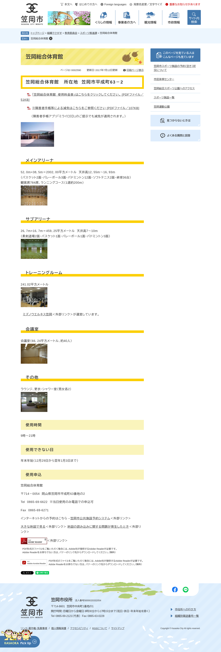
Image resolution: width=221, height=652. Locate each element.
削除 (50, 38)
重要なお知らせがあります (184, 4)
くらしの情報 (103, 22)
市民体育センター (164, 79)
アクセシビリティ (79, 628)
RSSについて (99, 628)
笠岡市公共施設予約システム (90, 518)
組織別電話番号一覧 (187, 616)
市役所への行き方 (185, 609)
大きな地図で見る (33, 526)
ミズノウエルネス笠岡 (37, 314)
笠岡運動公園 (162, 106)
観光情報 (150, 22)
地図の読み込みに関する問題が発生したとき (98, 526)
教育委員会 (71, 33)
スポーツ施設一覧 (164, 97)
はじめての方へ (88, 4)
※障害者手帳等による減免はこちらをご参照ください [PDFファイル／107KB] (85, 108)
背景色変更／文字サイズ (148, 4)
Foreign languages (115, 4)
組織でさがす (54, 33)
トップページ (37, 33)
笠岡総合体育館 (39, 38)
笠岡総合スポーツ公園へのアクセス (174, 88)
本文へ (69, 4)
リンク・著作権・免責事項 (34, 628)
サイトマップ (117, 628)
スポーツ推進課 (88, 33)
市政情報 (174, 22)
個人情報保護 (58, 628)
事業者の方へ (127, 22)
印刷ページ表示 (135, 70)
